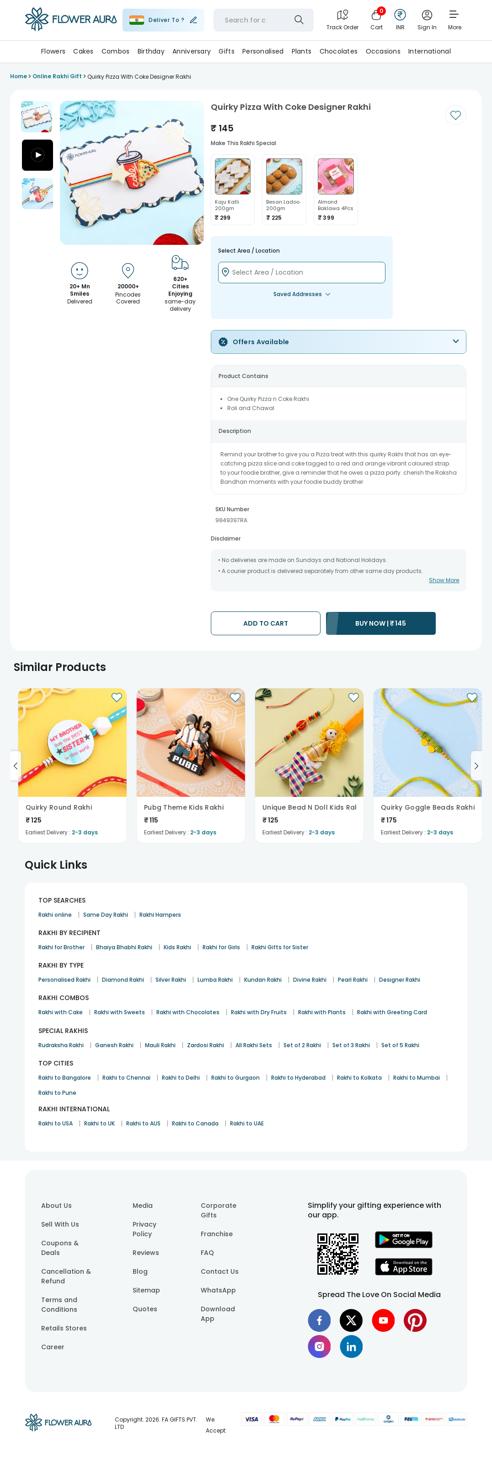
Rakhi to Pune (57, 1093)
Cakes (83, 51)
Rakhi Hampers (160, 915)
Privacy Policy (144, 1229)
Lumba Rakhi (215, 980)
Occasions (383, 51)
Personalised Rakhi (64, 980)
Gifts (226, 51)
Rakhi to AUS (143, 1123)
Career (52, 1347)
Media (143, 1205)
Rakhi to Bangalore (64, 1078)
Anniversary (191, 51)
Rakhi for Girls (221, 947)
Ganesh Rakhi (114, 1045)
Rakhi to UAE (247, 1123)
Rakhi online (55, 915)
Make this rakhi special (243, 143)
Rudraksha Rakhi (61, 1045)
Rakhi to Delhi (181, 1078)
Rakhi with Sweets (119, 1012)
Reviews (146, 1252)
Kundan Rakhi (263, 980)
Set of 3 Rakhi (351, 1045)
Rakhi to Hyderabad (298, 1078)
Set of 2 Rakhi (302, 1045)
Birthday (151, 51)
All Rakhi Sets (253, 1045)
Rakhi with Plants (322, 1012)
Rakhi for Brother (61, 947)
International (429, 51)
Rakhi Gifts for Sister (279, 947)
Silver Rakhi (170, 980)
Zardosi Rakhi (205, 1045)
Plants (302, 51)
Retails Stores (64, 1328)
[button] (36, 116)
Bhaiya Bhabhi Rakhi (124, 947)
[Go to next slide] (476, 765)
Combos (116, 51)
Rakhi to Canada (195, 1123)
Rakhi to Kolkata (359, 1078)
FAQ (207, 1252)
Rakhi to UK (99, 1123)
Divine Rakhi (309, 980)
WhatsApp (218, 1290)
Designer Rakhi (399, 980)
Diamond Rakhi (123, 980)
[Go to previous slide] (15, 765)
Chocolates (339, 51)
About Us (56, 1205)
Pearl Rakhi (353, 980)
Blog (140, 1271)
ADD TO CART (265, 623)
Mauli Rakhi (160, 1045)
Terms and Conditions (59, 1304)
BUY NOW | (380, 623)
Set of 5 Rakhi (400, 1045)
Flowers (53, 51)
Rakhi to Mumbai (416, 1078)
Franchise (217, 1233)
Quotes (145, 1309)
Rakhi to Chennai (126, 1078)
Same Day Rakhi (105, 915)
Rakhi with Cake (60, 1012)
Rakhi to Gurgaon (235, 1078)
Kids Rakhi (177, 947)
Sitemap (146, 1290)
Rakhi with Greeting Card (392, 1012)
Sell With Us (60, 1224)
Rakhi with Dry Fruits (259, 1012)
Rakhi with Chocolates (187, 1012)
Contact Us (220, 1271)
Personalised (262, 51)
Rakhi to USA (55, 1123)
